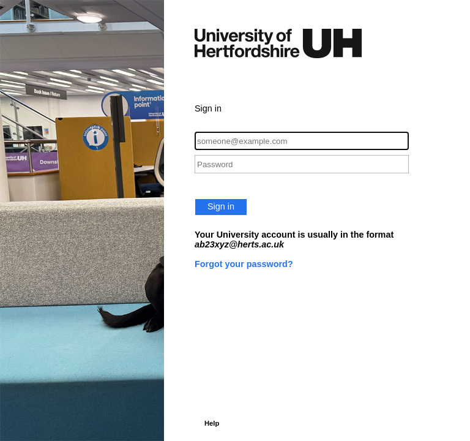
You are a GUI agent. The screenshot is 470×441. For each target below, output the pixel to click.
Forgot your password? (244, 264)
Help (211, 423)
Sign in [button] (220, 206)
